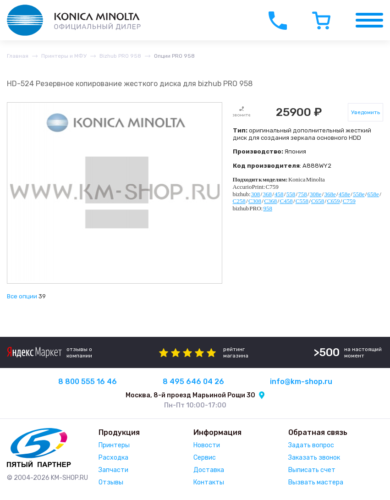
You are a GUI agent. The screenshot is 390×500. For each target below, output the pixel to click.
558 (291, 194)
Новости (206, 445)
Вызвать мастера (315, 482)
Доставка (208, 470)
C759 (349, 201)
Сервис (204, 458)
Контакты (208, 482)
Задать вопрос (311, 445)
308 (255, 194)
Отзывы (111, 482)
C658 (317, 201)
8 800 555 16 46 (87, 381)
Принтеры (114, 445)
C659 (333, 201)
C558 (302, 201)
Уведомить (365, 112)
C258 (239, 201)
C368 (270, 201)
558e (358, 194)
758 (302, 194)
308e (315, 194)
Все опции (22, 296)
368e (329, 194)
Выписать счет (311, 470)
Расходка (113, 458)
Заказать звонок (314, 458)
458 (279, 194)
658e (373, 194)
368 (267, 194)
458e (344, 194)
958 (267, 208)
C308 (254, 201)
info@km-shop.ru (301, 381)
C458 (286, 201)
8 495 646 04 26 (193, 381)
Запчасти (113, 470)
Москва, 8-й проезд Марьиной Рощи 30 (190, 395)
